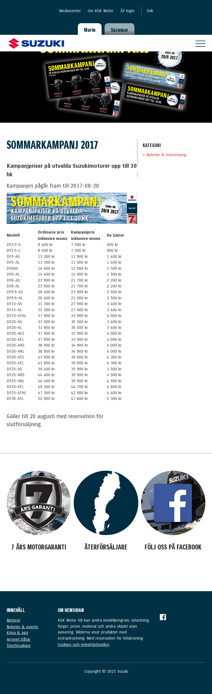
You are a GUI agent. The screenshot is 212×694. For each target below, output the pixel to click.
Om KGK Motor (100, 10)
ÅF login (127, 10)
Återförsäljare (19, 645)
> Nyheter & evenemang (164, 154)
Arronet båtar (18, 639)
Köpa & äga (17, 632)
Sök (150, 10)
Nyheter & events (22, 626)
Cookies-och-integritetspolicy (83, 644)
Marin (90, 30)
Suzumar (119, 30)
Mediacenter (70, 10)
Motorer (13, 620)
